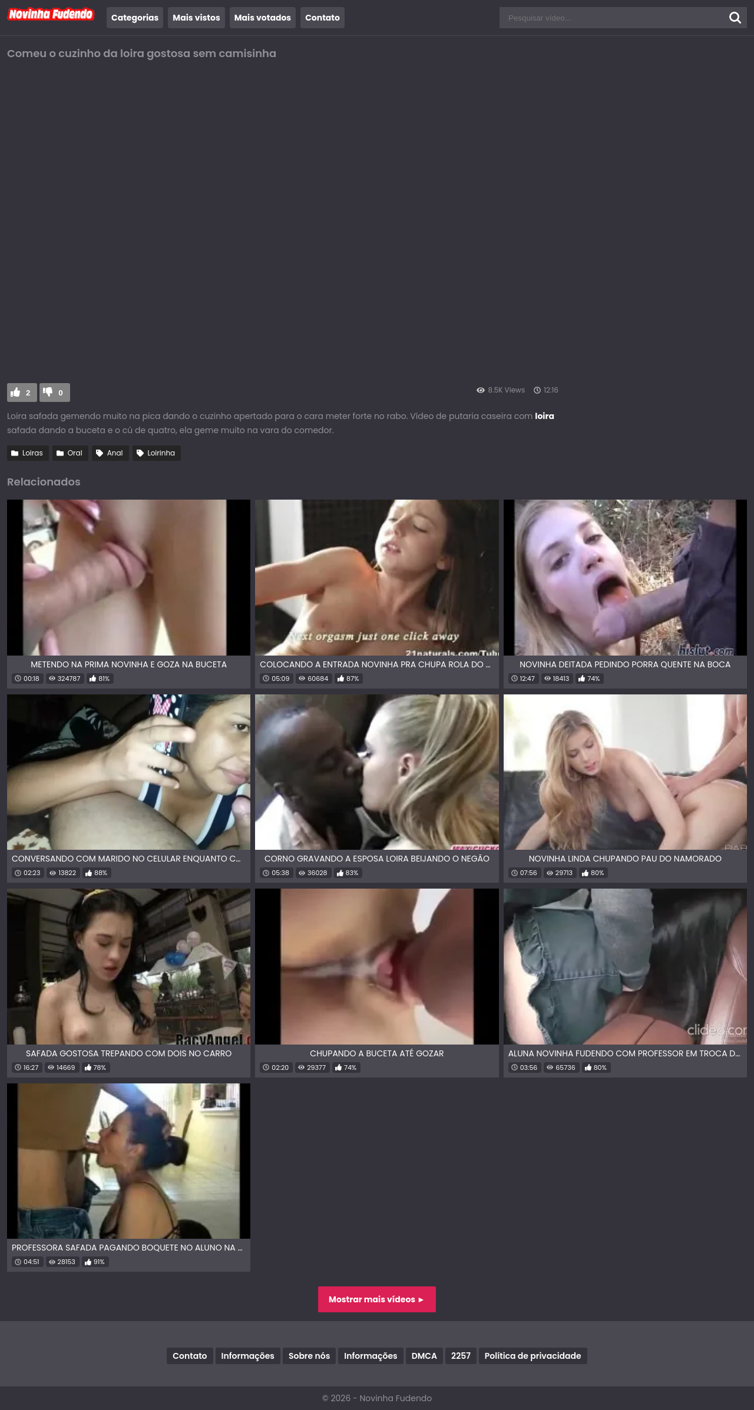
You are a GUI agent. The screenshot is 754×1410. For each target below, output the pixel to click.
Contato (322, 18)
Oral (75, 453)
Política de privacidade (533, 1356)
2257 (461, 1356)
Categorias (134, 18)
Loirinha (162, 453)
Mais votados (262, 18)
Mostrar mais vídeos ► (377, 1299)
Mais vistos (196, 18)
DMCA (424, 1356)
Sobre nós (309, 1356)
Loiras (32, 453)
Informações (248, 1356)
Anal (115, 453)
